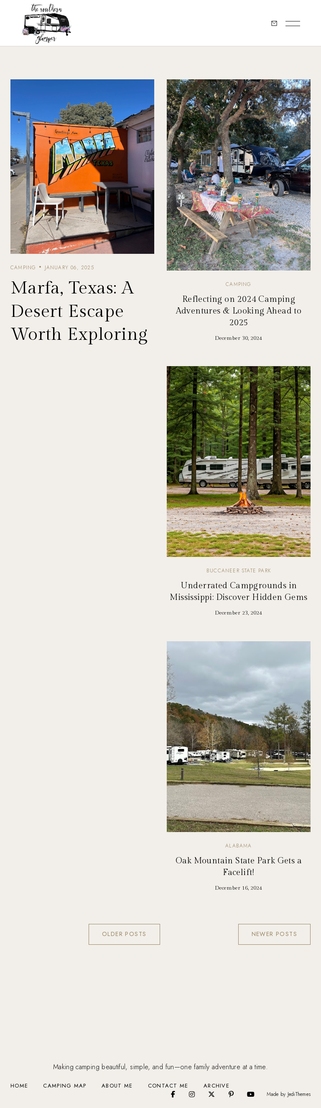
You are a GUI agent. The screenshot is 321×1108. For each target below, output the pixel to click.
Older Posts (124, 934)
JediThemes (299, 1094)
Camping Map (64, 1086)
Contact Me (168, 1086)
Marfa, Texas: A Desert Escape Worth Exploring (79, 311)
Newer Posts (274, 934)
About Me (117, 1086)
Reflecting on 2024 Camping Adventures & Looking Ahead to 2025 (239, 311)
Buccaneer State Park (238, 570)
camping (23, 267)
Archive (216, 1086)
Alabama (238, 846)
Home (19, 1086)
